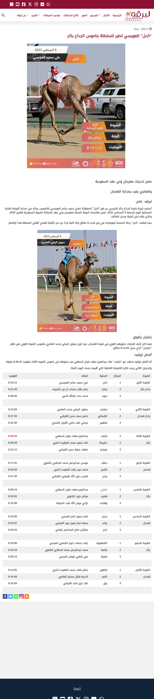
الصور (84, 15)
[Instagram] (21, 596)
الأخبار (106, 15)
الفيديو (95, 15)
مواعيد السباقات (51, 15)
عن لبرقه (22, 15)
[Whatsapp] (16, 596)
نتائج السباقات (70, 15)
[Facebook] (5, 596)
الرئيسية (117, 15)
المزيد (35, 15)
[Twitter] (10, 596)
